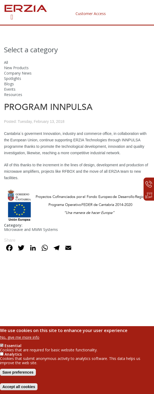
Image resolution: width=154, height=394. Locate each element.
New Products (16, 67)
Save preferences (17, 374)
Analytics (13, 356)
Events (10, 89)
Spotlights (12, 78)
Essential (13, 347)
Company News (18, 73)
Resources (13, 94)
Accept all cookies (18, 389)
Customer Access (91, 13)
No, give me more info (19, 339)
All (6, 62)
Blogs (9, 83)
